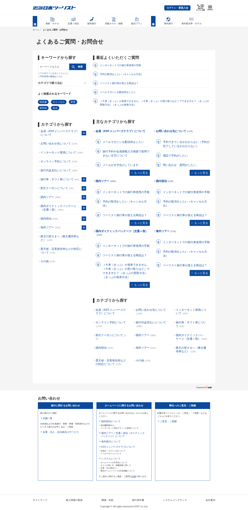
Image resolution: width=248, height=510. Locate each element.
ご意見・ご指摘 (168, 421)
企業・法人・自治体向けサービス (61, 432)
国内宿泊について (111, 421)
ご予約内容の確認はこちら (50, 76)
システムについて (111, 458)
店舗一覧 (47, 418)
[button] (177, 8)
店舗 (134, 476)
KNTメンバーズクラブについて (118, 447)
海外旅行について (111, 441)
